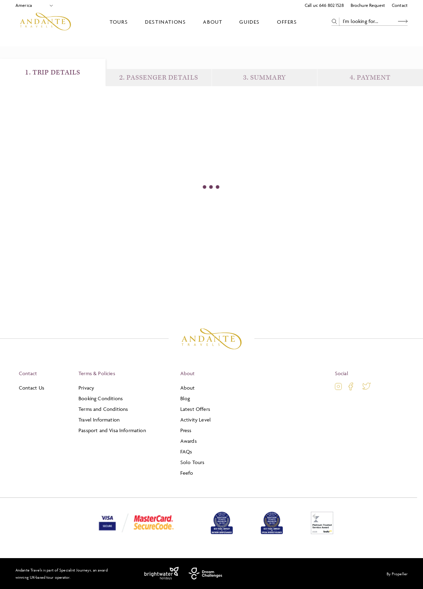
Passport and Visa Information (112, 430)
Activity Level (195, 419)
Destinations (165, 22)
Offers (287, 22)
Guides (249, 22)
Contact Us (32, 387)
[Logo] (45, 21)
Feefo (186, 473)
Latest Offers (195, 409)
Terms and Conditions (103, 409)
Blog (185, 398)
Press (186, 430)
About (212, 22)
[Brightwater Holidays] (161, 573)
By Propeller (397, 573)
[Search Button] (403, 21)
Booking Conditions (100, 398)
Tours (119, 22)
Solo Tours (192, 462)
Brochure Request (368, 5)
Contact (400, 5)
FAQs (186, 451)
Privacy (86, 387)
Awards (188, 441)
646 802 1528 (331, 5)
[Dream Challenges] (205, 573)
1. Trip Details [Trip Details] (52, 72)
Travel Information (99, 419)
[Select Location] (31, 5)
